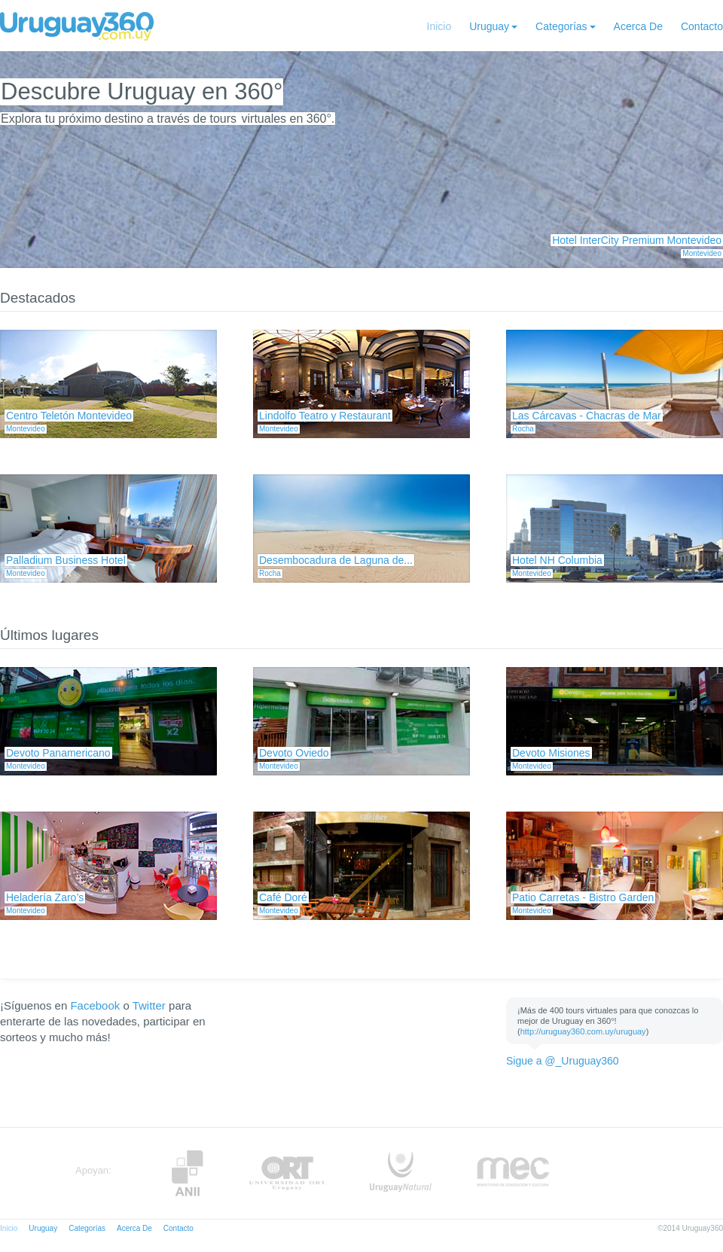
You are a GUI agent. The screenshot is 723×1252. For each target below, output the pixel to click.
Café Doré (283, 897)
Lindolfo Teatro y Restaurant (325, 416)
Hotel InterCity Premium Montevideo (636, 240)
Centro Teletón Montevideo (69, 416)
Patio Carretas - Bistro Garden (583, 897)
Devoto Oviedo (294, 753)
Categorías (561, 26)
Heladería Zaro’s (45, 897)
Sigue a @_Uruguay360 (562, 1061)
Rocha (523, 429)
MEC (513, 1173)
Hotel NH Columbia (557, 560)
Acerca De (638, 26)
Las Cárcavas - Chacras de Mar (586, 416)
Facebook (95, 1005)
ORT (287, 1173)
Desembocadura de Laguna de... (336, 560)
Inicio (439, 26)
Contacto (702, 26)
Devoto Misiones (551, 753)
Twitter (149, 1005)
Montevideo (701, 253)
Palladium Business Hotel (66, 560)
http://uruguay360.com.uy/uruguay (583, 1031)
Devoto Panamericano (58, 753)
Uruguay (489, 26)
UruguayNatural (401, 1173)
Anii (187, 1173)
